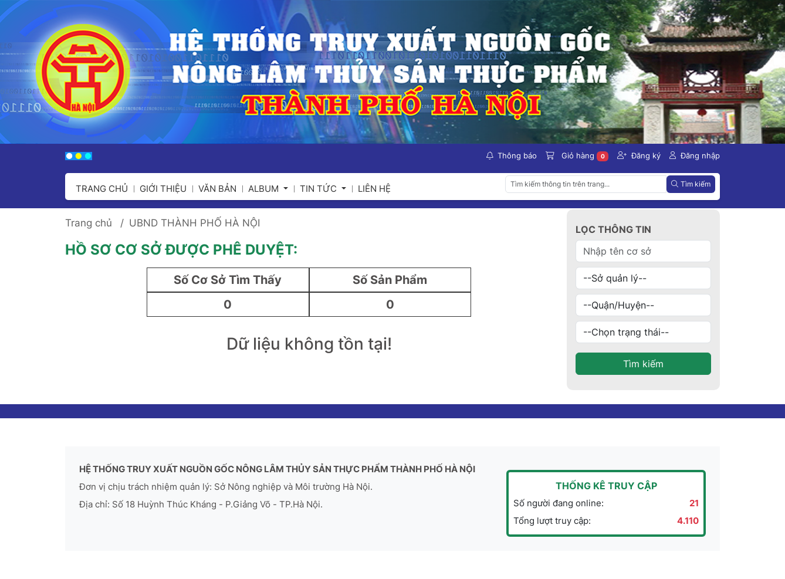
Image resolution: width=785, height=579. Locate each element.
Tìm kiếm (643, 364)
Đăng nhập (694, 155)
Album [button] (264, 188)
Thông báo (511, 155)
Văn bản (217, 188)
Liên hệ (374, 188)
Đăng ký (639, 155)
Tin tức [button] (319, 188)
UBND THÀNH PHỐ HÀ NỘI (194, 223)
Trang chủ (102, 188)
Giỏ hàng (577, 156)
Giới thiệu (163, 188)
